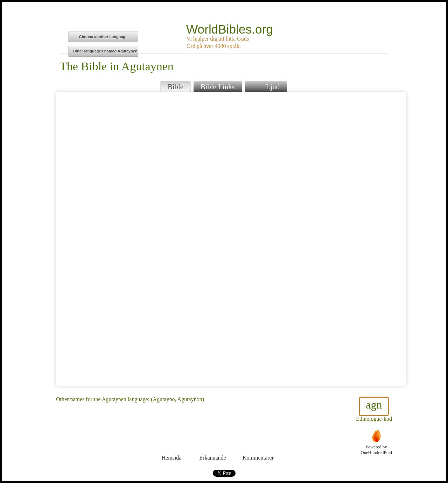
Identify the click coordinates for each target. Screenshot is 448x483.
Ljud (266, 86)
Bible (175, 87)
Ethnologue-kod (374, 409)
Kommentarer (258, 445)
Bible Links (218, 87)
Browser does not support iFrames (231, 239)
